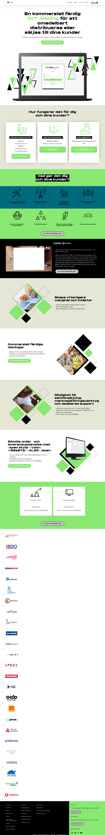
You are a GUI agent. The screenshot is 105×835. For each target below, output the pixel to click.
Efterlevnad (9, 810)
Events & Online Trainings (43, 808)
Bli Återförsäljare (41, 810)
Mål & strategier (10, 823)
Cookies (34, 832)
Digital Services (25, 805)
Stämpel (53, 832)
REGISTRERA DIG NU (77, 821)
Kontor (8, 813)
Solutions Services (26, 816)
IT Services (24, 810)
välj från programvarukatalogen (84, 146)
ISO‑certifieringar (10, 826)
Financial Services (26, 808)
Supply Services (25, 819)
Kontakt (69, 2)
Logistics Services (26, 813)
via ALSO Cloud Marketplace (52, 146)
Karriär (8, 808)
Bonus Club (39, 805)
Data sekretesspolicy (44, 832)
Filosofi (8, 820)
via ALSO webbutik (21, 153)
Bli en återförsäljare (52, 39)
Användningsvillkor (61, 832)
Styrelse (8, 805)
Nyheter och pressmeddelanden (11, 817)
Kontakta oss (76, 809)
